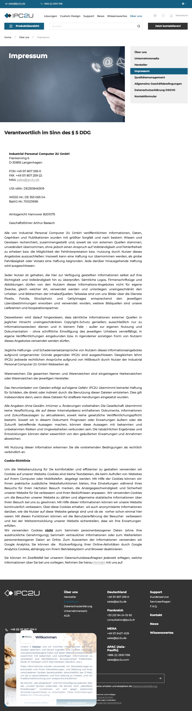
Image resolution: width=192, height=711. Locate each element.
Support (88, 16)
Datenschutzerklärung (78, 606)
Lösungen (50, 16)
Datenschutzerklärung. (144, 686)
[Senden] (160, 678)
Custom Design (70, 16)
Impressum (71, 601)
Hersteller (70, 597)
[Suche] (139, 26)
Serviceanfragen (160, 601)
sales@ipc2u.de (28, 180)
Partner (36, 646)
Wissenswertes (117, 16)
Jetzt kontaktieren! (168, 26)
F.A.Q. (153, 606)
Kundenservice (159, 597)
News (100, 16)
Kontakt (99, 562)
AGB (67, 615)
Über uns (136, 16)
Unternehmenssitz (75, 611)
